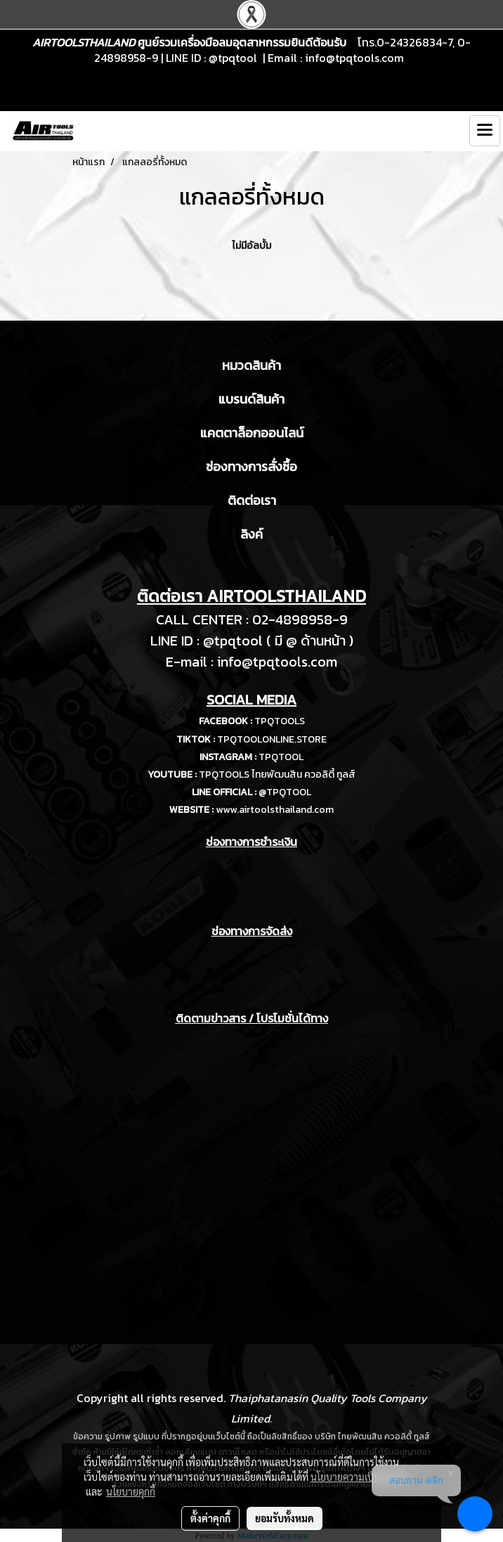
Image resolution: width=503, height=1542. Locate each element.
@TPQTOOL (285, 792)
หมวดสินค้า (251, 365)
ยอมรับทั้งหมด (284, 1518)
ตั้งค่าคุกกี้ (210, 1518)
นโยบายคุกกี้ (130, 1491)
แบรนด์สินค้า (251, 399)
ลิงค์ (251, 534)
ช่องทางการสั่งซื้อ (251, 466)
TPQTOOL (281, 757)
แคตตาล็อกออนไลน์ (251, 432)
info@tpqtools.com (354, 57)
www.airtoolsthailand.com (275, 809)
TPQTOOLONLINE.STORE (272, 739)
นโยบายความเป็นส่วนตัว (359, 1476)
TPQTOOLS (279, 721)
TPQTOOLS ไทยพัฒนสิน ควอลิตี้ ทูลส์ (277, 774)
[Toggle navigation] (484, 130)
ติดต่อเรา (252, 500)
